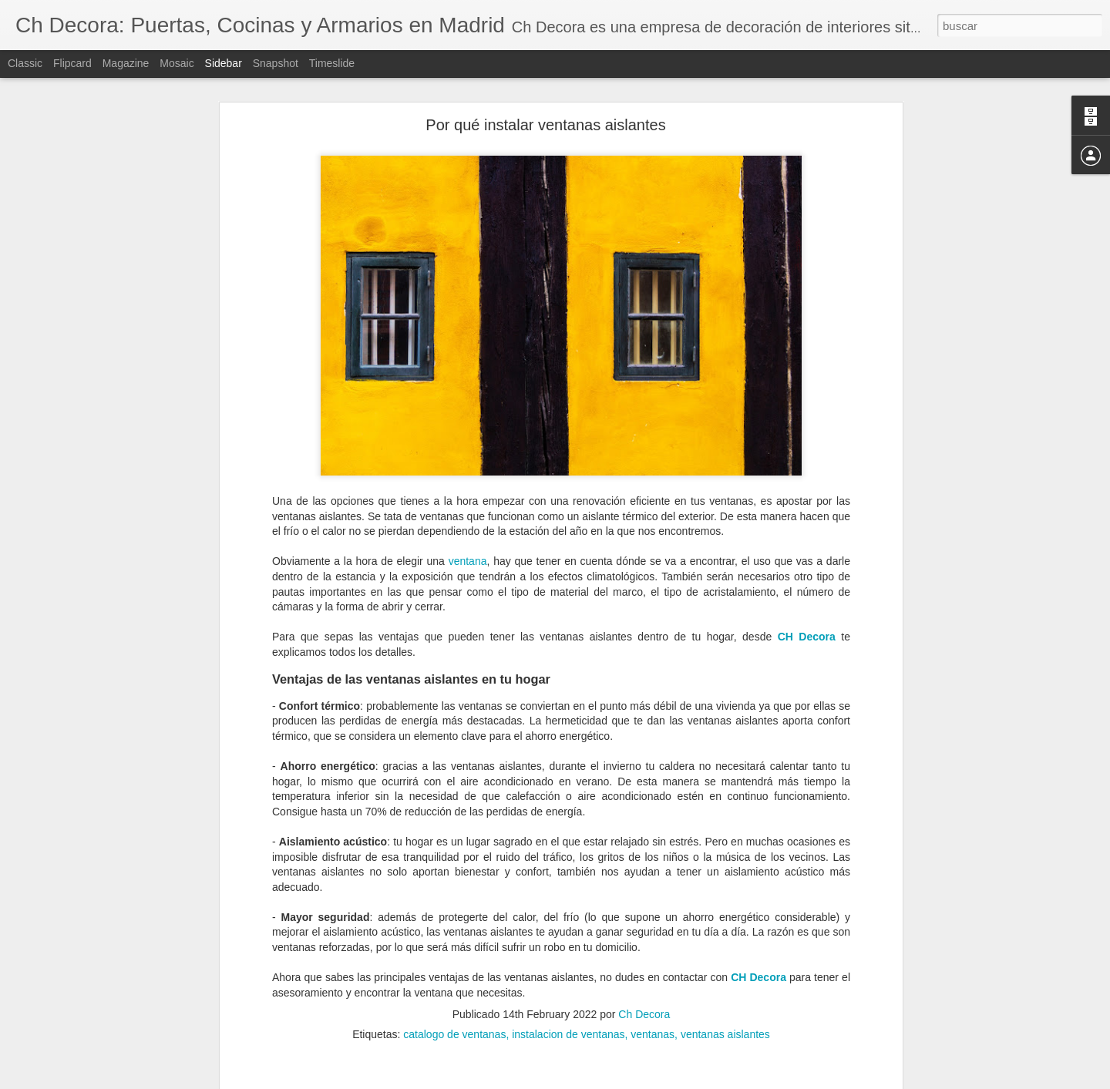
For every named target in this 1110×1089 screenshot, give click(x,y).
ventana (468, 485)
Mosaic (176, 63)
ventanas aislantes (725, 959)
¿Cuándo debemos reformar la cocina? (118, 1030)
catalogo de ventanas (454, 959)
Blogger (614, 1080)
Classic (25, 63)
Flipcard (72, 63)
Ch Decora (644, 939)
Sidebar (223, 63)
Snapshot (275, 63)
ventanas (652, 959)
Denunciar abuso (666, 1080)
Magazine (126, 63)
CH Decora (807, 561)
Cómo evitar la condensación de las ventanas (131, 1065)
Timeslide (332, 63)
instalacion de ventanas (568, 959)
